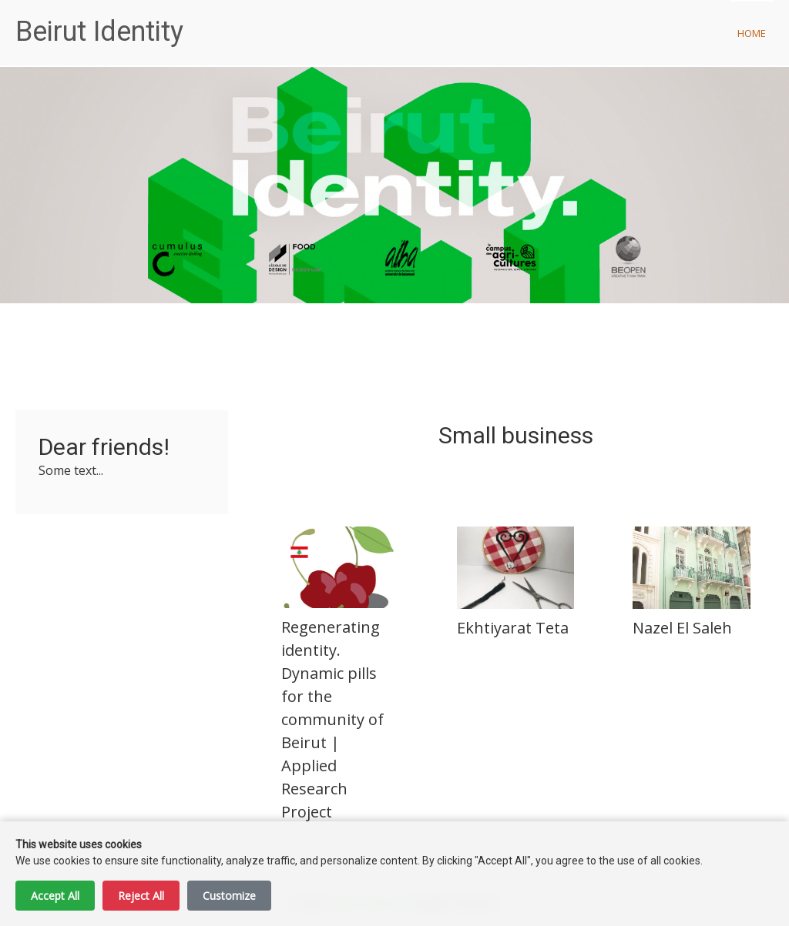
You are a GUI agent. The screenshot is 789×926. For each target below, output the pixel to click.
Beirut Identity (99, 31)
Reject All (141, 895)
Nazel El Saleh (682, 627)
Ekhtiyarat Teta (513, 627)
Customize (229, 895)
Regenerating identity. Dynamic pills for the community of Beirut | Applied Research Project (332, 719)
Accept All (55, 895)
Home (751, 33)
